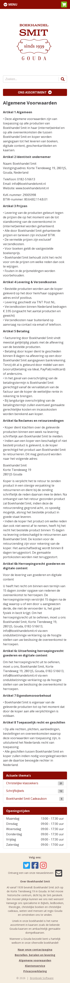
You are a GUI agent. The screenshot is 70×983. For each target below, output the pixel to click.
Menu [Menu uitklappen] (12, 4)
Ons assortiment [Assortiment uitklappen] (32, 92)
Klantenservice (35, 966)
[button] (64, 4)
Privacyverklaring (35, 971)
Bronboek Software (42, 978)
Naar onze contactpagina (35, 949)
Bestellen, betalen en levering (35, 955)
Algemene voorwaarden (35, 960)
